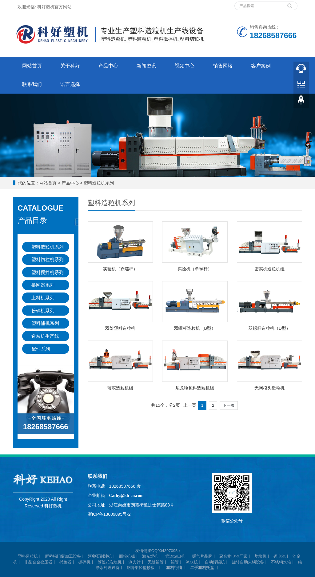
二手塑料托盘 (202, 567)
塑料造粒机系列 (99, 182)
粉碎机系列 (42, 310)
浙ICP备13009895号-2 (109, 514)
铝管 (175, 562)
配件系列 (40, 348)
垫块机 (260, 556)
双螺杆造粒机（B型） (195, 328)
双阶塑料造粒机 (120, 328)
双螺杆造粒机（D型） (269, 328)
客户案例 (261, 65)
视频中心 (184, 65)
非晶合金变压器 (38, 562)
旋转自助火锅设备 (248, 562)
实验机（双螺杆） (120, 268)
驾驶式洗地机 (110, 562)
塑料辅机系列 (45, 323)
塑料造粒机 (28, 556)
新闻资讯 (146, 65)
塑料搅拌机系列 (47, 272)
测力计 (135, 562)
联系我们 (32, 84)
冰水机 (192, 562)
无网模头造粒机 (269, 387)
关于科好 (70, 65)
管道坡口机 (175, 556)
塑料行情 (174, 567)
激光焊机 (150, 556)
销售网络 (223, 65)
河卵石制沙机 (100, 556)
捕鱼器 (65, 562)
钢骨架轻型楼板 (141, 567)
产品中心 (108, 65)
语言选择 (70, 84)
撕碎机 (84, 562)
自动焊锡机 (215, 562)
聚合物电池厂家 (233, 556)
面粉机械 (127, 556)
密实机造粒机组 (269, 268)
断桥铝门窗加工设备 (63, 556)
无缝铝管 (156, 562)
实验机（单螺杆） (194, 268)
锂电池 (279, 556)
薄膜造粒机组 (120, 387)
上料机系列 (42, 297)
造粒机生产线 (45, 336)
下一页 (229, 405)
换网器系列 (42, 285)
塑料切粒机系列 (47, 259)
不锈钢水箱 (281, 562)
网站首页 (32, 65)
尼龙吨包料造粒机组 (194, 387)
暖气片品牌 (202, 556)
